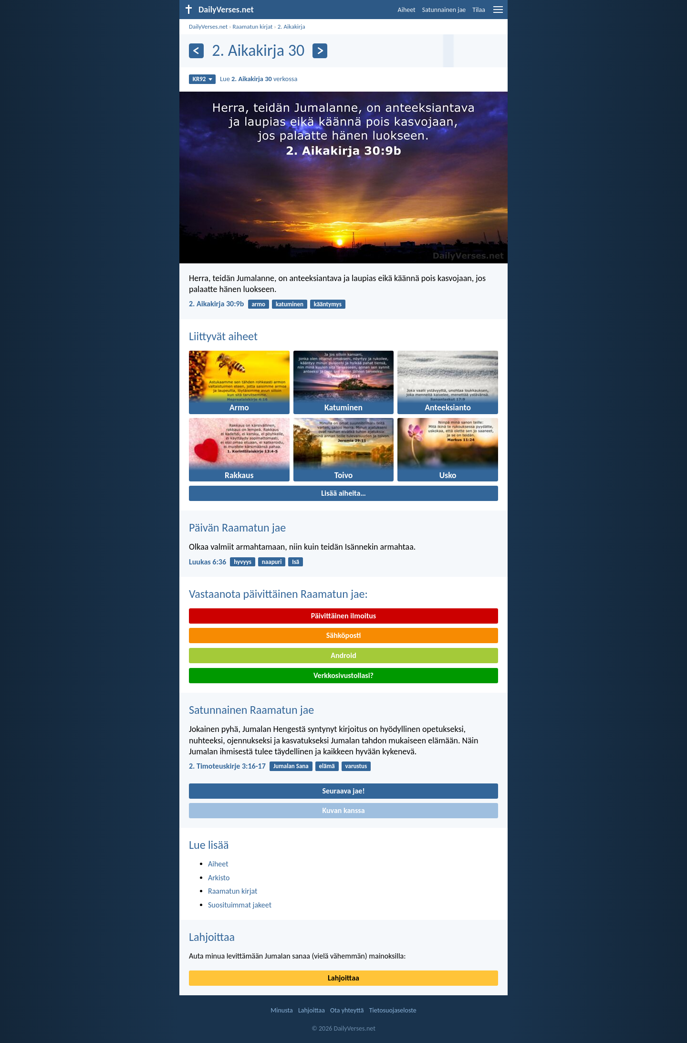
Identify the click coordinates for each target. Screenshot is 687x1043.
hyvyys (242, 561)
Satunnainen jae (444, 10)
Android (343, 655)
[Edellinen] (196, 50)
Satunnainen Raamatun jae (251, 710)
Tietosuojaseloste (392, 1010)
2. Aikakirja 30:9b (216, 303)
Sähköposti (343, 635)
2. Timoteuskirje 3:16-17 (227, 766)
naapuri (272, 561)
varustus (356, 766)
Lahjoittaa (212, 937)
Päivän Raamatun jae (237, 527)
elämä (327, 766)
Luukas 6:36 (207, 561)
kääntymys (328, 304)
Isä (295, 561)
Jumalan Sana (291, 766)
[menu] (498, 13)
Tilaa (478, 10)
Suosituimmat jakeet (239, 904)
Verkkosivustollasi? (343, 675)
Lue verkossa (258, 78)
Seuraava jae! (343, 790)
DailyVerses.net (208, 26)
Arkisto (219, 877)
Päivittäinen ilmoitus (343, 615)
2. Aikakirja (291, 26)
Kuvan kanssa (343, 810)
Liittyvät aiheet (223, 336)
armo (258, 304)
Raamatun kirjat (252, 26)
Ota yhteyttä (347, 1010)
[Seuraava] (319, 50)
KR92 (202, 79)
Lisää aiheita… (343, 493)
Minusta (281, 1010)
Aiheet (407, 10)
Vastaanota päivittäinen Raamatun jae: (278, 594)
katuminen (289, 304)
